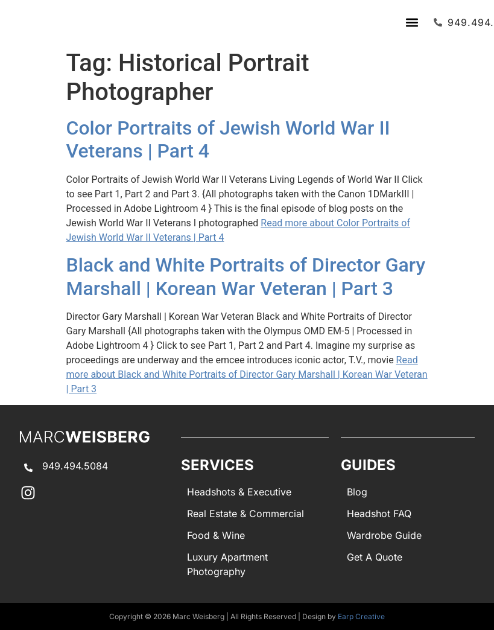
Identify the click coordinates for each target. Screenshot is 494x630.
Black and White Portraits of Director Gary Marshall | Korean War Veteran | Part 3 (246, 276)
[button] (412, 22)
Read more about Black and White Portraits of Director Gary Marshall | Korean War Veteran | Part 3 (247, 374)
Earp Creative (361, 616)
